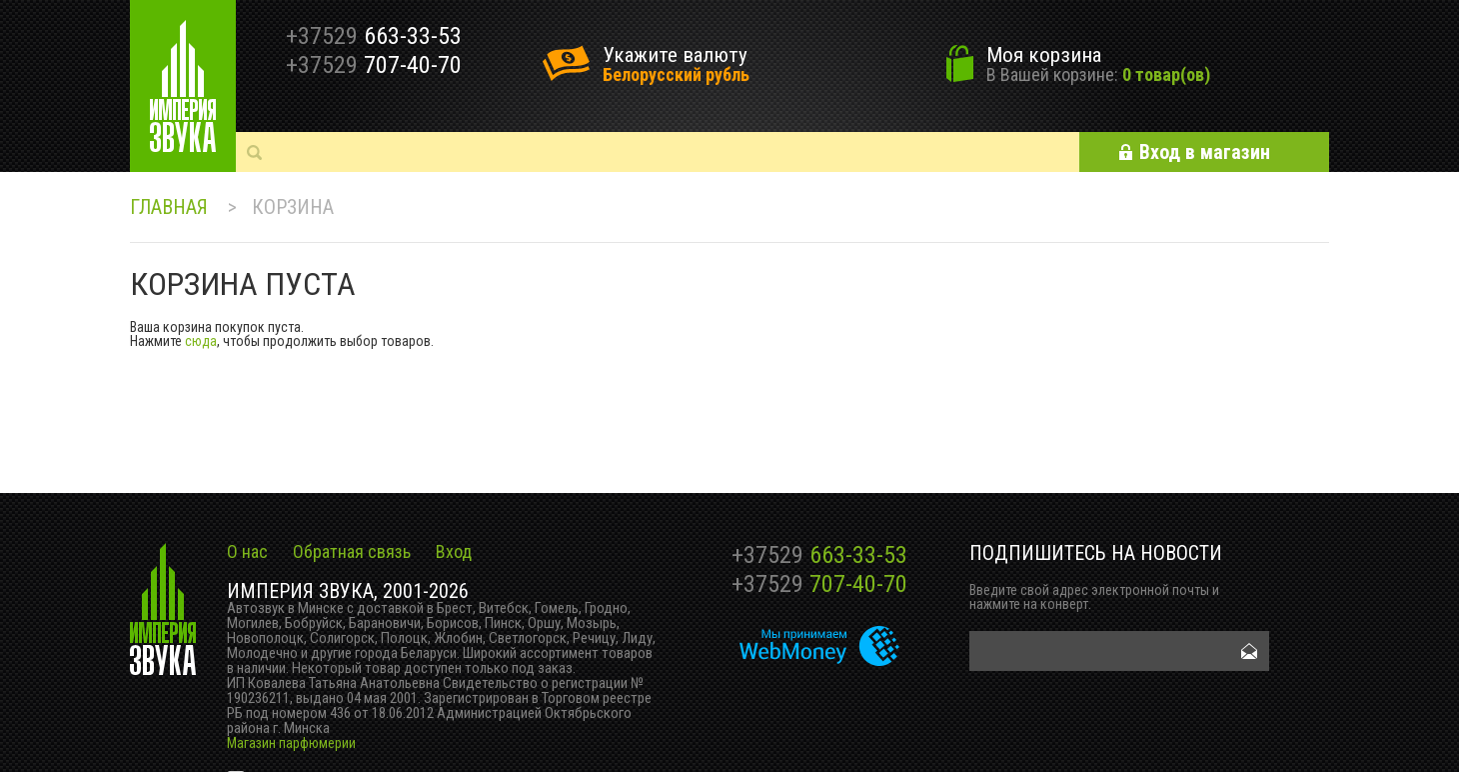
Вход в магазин (1204, 152)
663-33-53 (819, 555)
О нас (247, 551)
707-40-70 (819, 584)
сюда (201, 341)
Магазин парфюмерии (291, 743)
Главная (169, 207)
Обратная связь (352, 551)
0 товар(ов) (1166, 74)
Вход (454, 551)
